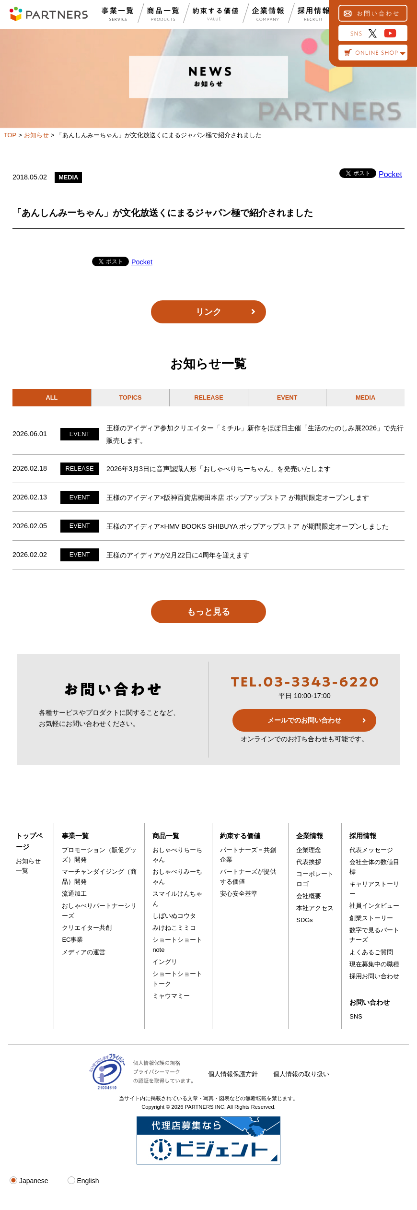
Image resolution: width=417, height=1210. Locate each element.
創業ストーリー (371, 918)
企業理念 (308, 850)
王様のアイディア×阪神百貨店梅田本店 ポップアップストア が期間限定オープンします (237, 497)
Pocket (390, 174)
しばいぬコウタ (174, 915)
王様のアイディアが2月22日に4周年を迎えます (177, 555)
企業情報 (309, 836)
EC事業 (72, 939)
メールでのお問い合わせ (304, 720)
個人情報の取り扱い (301, 1074)
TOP (10, 135)
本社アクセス (315, 908)
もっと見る (208, 612)
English (83, 1181)
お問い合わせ (369, 1002)
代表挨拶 (308, 862)
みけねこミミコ (174, 927)
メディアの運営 (83, 952)
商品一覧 (165, 836)
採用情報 (362, 836)
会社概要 (308, 896)
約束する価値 (240, 836)
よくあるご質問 (371, 952)
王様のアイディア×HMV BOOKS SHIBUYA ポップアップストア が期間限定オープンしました (247, 526)
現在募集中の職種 (374, 964)
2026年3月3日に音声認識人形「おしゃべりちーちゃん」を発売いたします (218, 469)
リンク (208, 312)
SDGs (304, 920)
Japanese (29, 1181)
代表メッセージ (371, 850)
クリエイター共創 (87, 927)
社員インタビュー (374, 905)
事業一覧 (75, 836)
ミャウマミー (171, 995)
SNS (355, 1016)
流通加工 (74, 893)
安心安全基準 (238, 893)
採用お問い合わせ (374, 976)
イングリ (164, 961)
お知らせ (36, 135)
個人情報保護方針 (233, 1074)
